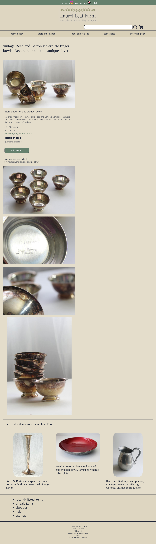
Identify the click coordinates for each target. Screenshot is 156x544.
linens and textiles (79, 33)
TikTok (94, 3)
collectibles (109, 33)
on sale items (25, 503)
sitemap (21, 516)
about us (22, 507)
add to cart (16, 150)
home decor (17, 33)
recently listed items (29, 499)
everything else (137, 33)
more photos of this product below (23, 111)
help (19, 511)
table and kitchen (47, 33)
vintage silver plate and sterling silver (22, 162)
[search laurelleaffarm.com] (136, 27)
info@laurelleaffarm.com (78, 537)
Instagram (78, 3)
